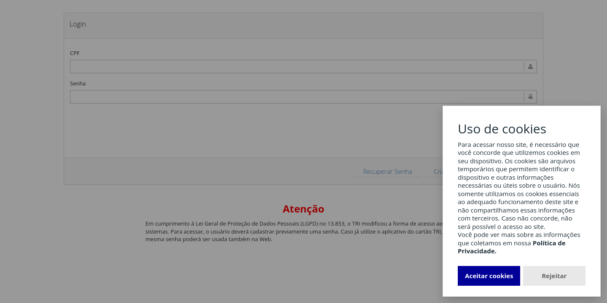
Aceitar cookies (489, 275)
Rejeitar (554, 275)
